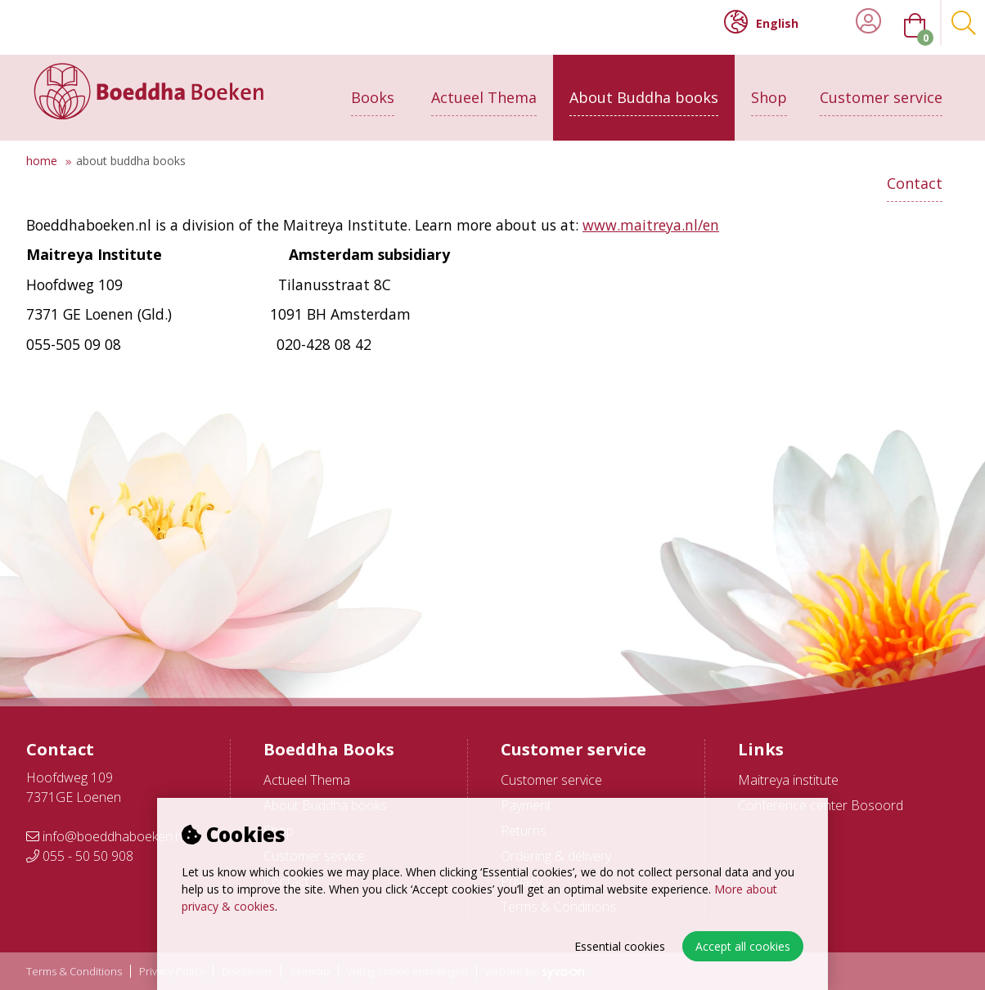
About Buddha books (643, 87)
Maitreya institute (788, 780)
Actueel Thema (484, 87)
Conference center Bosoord (820, 805)
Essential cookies (619, 946)
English (761, 22)
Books (372, 87)
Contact (914, 173)
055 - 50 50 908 (79, 856)
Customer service (881, 87)
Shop (769, 87)
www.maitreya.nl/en (650, 225)
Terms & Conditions (74, 971)
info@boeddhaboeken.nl (105, 836)
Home (41, 160)
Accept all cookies (742, 946)
